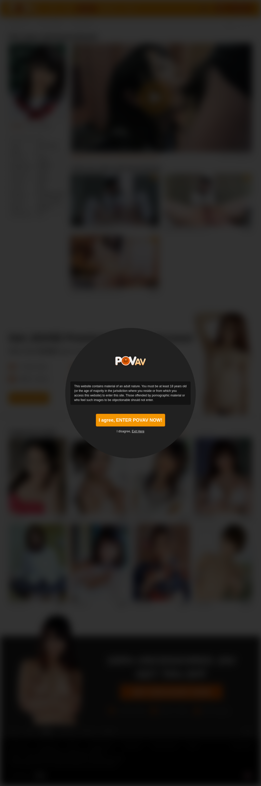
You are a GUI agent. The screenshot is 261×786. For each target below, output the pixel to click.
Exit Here (138, 431)
